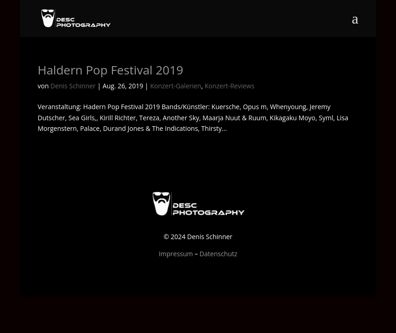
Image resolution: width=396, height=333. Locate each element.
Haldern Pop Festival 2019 (110, 70)
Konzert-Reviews (230, 85)
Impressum (176, 253)
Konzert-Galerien (175, 85)
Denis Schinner (73, 85)
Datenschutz (218, 253)
